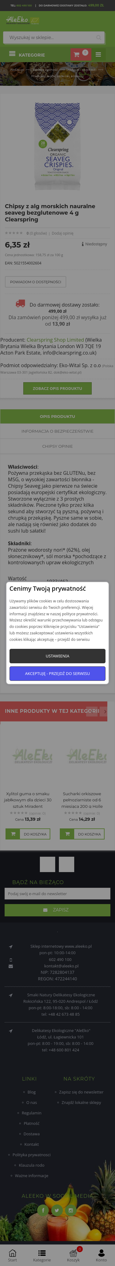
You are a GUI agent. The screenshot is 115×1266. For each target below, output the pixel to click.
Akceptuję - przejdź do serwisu (57, 673)
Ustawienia (57, 656)
